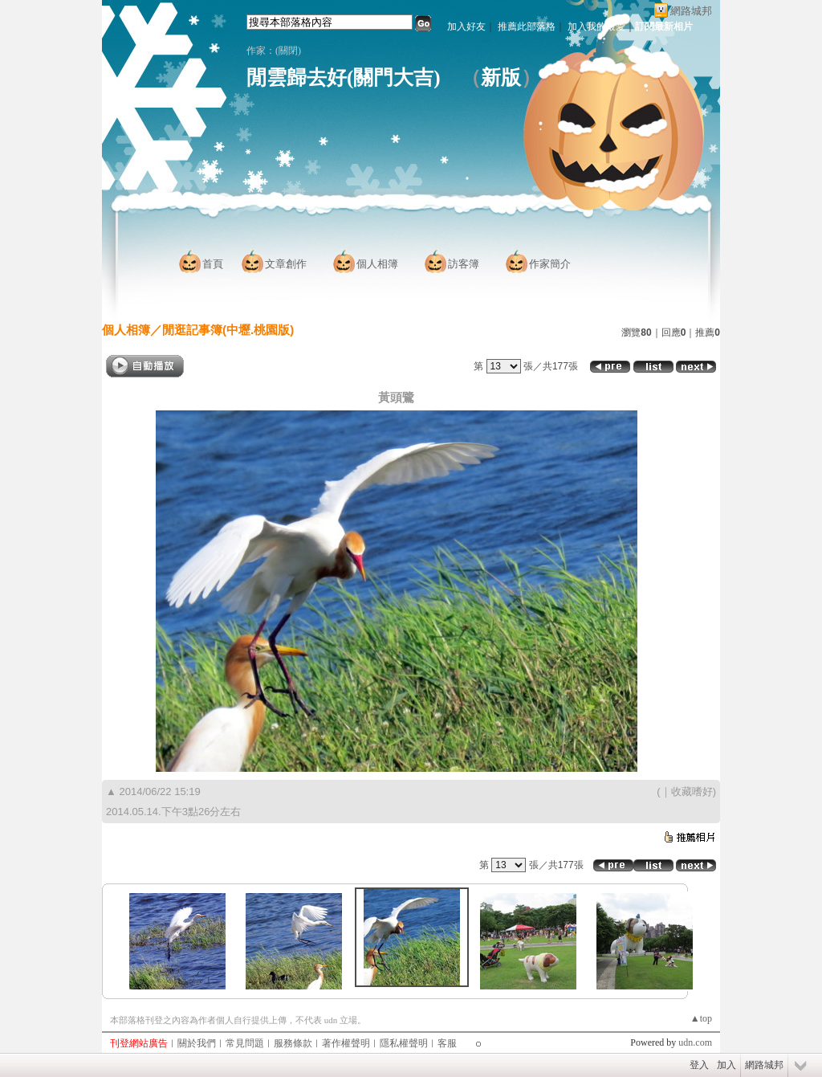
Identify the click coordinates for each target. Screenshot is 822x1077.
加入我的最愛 (596, 26)
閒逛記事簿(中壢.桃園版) (228, 330)
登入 (699, 1065)
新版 (501, 77)
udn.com (695, 1042)
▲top (701, 1018)
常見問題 (245, 1043)
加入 (726, 1065)
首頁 (212, 264)
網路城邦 (691, 11)
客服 (447, 1043)
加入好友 (466, 26)
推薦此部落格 (526, 26)
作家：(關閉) (278, 50)
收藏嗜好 (692, 791)
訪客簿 (463, 264)
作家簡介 (550, 264)
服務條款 (293, 1043)
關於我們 (196, 1043)
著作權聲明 (346, 1043)
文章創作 (286, 264)
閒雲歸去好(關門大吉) (343, 77)
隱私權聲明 (404, 1043)
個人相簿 (377, 264)
